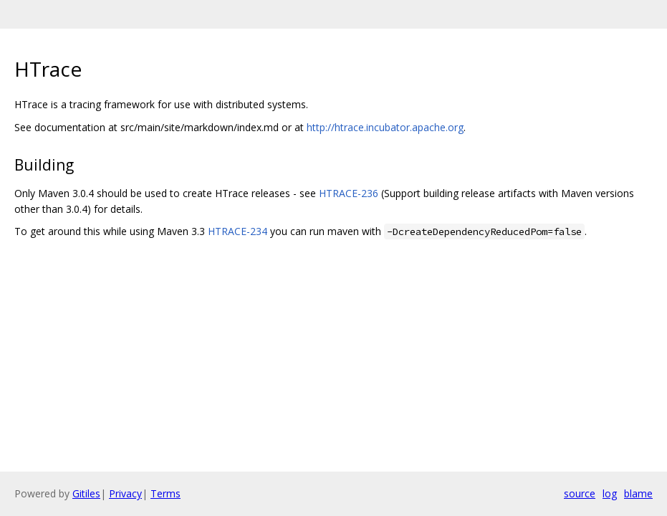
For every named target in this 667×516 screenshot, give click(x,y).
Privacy (125, 493)
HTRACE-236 (348, 193)
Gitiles (86, 493)
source (579, 493)
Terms (165, 493)
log (610, 493)
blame (638, 493)
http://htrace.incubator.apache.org (385, 127)
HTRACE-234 (237, 231)
